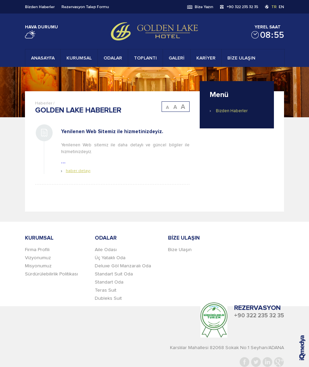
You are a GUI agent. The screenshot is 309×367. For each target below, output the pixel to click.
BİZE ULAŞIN (241, 58)
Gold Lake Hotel (154, 31)
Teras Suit (105, 290)
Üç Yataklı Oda (110, 257)
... (125, 148)
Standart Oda (109, 282)
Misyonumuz (38, 266)
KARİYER (206, 58)
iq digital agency (302, 347)
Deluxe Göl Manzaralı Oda (123, 266)
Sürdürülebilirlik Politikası (51, 274)
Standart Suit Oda (114, 274)
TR (274, 7)
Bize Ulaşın (180, 249)
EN (281, 7)
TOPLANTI (145, 58)
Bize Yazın (204, 7)
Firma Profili (37, 249)
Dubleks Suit (108, 298)
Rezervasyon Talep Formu (85, 7)
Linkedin (267, 362)
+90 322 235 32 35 (242, 7)
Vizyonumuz (38, 257)
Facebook (245, 362)
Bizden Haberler (40, 7)
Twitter (256, 362)
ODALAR (113, 58)
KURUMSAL (79, 58)
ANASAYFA (43, 58)
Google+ (279, 362)
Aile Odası (106, 249)
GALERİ (177, 58)
